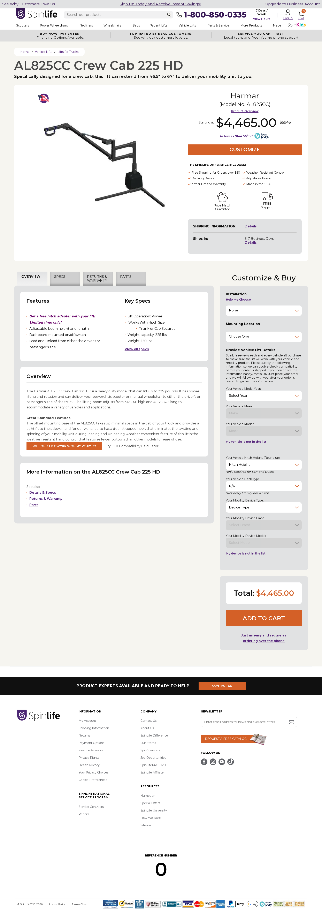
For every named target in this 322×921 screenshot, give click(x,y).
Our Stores (148, 743)
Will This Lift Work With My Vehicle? (64, 446)
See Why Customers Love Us (28, 4)
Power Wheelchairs (54, 25)
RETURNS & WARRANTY (97, 278)
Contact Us (148, 721)
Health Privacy (89, 765)
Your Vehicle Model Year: (243, 389)
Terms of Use (79, 904)
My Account (87, 721)
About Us (147, 728)
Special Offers (150, 803)
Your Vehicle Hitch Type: (243, 479)
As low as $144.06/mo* (236, 136)
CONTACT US (222, 686)
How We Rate (150, 818)
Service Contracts (91, 807)
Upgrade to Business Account (292, 4)
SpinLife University (153, 810)
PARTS (125, 277)
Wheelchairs (112, 25)
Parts (33, 505)
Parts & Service (218, 25)
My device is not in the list (246, 553)
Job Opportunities (153, 758)
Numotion (147, 796)
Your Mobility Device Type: (245, 500)
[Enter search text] (118, 14)
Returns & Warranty (45, 499)
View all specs (137, 349)
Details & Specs (42, 493)
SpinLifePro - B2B (153, 765)
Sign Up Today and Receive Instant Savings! (160, 4)
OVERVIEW (30, 277)
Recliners (86, 25)
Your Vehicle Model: (240, 424)
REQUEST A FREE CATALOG (226, 739)
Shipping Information (94, 728)
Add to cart (264, 618)
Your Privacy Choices (93, 772)
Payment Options (91, 743)
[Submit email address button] (292, 722)
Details (251, 226)
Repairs (84, 814)
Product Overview (245, 111)
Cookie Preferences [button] (93, 780)
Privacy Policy (57, 904)
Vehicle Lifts (187, 25)
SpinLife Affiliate (152, 772)
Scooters (22, 25)
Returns (84, 735)
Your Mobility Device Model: (246, 536)
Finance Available (91, 750)
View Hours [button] (261, 19)
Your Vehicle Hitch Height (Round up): (253, 458)
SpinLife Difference (154, 735)
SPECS (59, 277)
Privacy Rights (89, 758)
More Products (251, 25)
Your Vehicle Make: (239, 406)
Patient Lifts (158, 25)
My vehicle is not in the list (246, 442)
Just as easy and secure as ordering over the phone (263, 638)
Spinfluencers (150, 750)
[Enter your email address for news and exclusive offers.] (249, 722)
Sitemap (146, 825)
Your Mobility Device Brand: (245, 518)
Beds (136, 25)
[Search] (169, 14)
